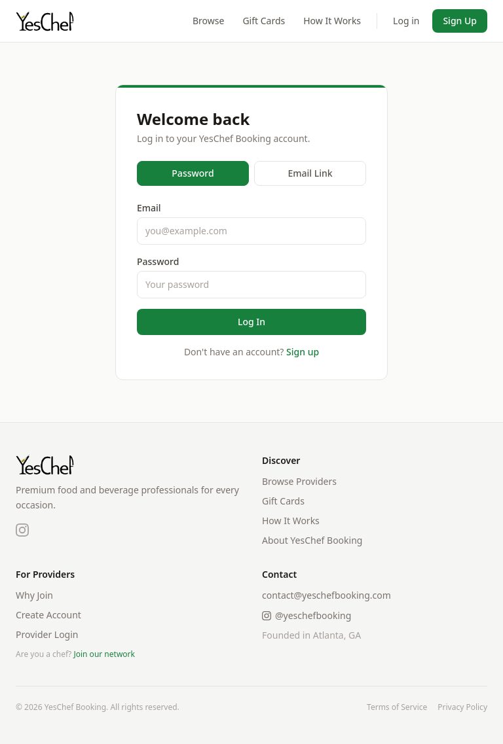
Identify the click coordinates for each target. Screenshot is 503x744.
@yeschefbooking (306, 615)
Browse (208, 20)
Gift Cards (263, 20)
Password (193, 173)
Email (149, 208)
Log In (251, 321)
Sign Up (460, 20)
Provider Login (47, 634)
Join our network (104, 654)
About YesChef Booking (312, 540)
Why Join (34, 595)
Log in (406, 20)
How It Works (332, 20)
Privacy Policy (462, 707)
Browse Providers (299, 481)
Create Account (48, 615)
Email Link (310, 173)
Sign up (302, 351)
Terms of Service (397, 707)
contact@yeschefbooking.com (326, 595)
